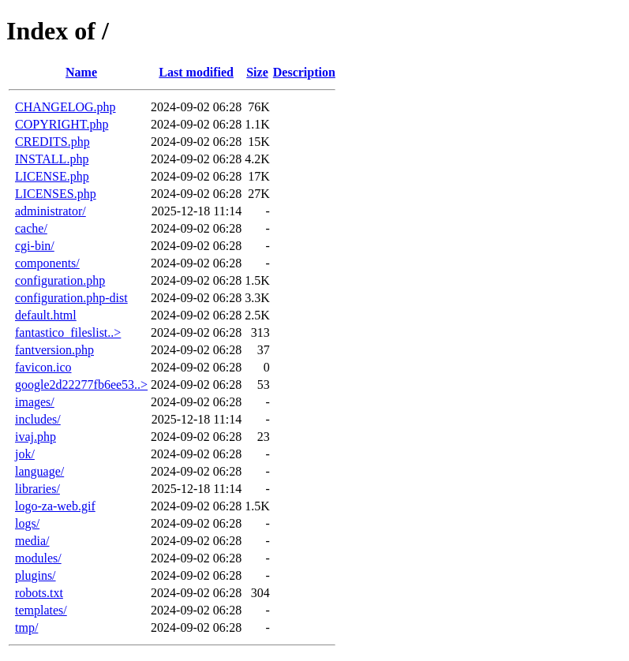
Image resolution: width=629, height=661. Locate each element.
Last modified (196, 72)
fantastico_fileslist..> (68, 332)
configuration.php (60, 280)
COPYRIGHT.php (61, 124)
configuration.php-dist (71, 297)
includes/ (38, 419)
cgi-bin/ (34, 245)
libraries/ (37, 488)
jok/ (25, 454)
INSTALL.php (51, 159)
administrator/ (50, 211)
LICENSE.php (52, 176)
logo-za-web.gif (55, 506)
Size (257, 72)
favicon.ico (43, 367)
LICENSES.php (55, 193)
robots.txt (39, 592)
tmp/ (26, 627)
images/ (34, 402)
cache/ (31, 228)
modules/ (38, 558)
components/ (47, 263)
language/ (39, 471)
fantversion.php (54, 350)
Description (304, 72)
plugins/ (35, 575)
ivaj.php (35, 436)
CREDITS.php (52, 141)
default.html (46, 315)
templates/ (41, 610)
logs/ (27, 523)
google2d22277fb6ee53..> (81, 384)
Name (81, 72)
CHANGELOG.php (65, 107)
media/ (32, 540)
